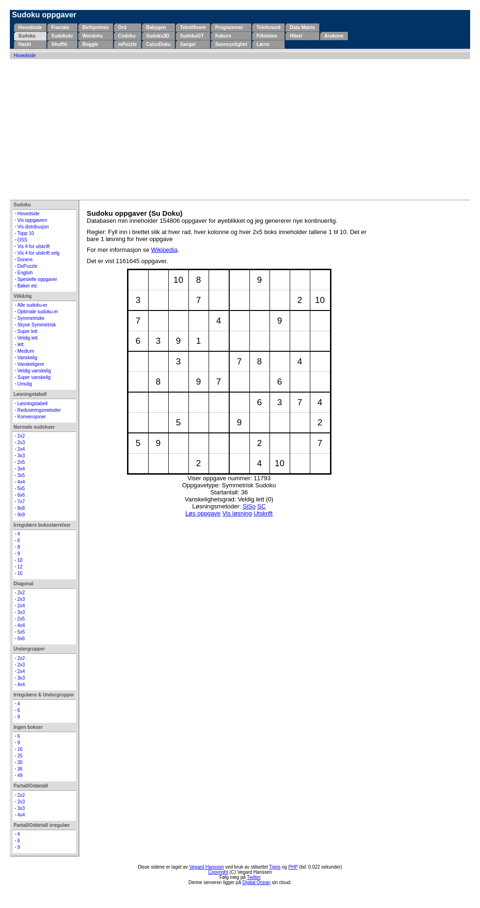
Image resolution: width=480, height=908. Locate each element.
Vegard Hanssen (206, 867)
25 (19, 755)
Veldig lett (27, 337)
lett (20, 344)
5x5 (21, 488)
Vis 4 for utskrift (33, 246)
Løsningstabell (32, 403)
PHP (293, 867)
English (25, 272)
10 (19, 560)
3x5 (21, 475)
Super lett (27, 331)
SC (261, 506)
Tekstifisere (193, 27)
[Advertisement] (240, 129)
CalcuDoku (158, 44)
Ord (122, 27)
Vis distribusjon (33, 226)
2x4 (21, 449)
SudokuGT (192, 35)
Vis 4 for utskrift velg (38, 253)
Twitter (254, 877)
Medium (25, 351)
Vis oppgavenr (32, 220)
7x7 (21, 501)
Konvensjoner (31, 416)
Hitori (296, 35)
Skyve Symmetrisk (36, 324)
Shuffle (60, 44)
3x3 (21, 455)
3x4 (21, 468)
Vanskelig (27, 357)
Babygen (156, 27)
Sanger (188, 44)
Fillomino (266, 35)
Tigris (274, 867)
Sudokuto (62, 35)
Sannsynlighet (231, 44)
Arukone (334, 35)
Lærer (263, 44)
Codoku (126, 35)
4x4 (21, 481)
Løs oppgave (202, 513)
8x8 (21, 508)
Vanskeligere (30, 364)
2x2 (21, 436)
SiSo (249, 506)
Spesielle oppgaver (37, 279)
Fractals (60, 27)
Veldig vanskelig (34, 370)
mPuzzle (127, 44)
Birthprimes (95, 27)
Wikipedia (164, 249)
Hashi (24, 44)
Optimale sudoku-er (37, 311)
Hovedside (30, 27)
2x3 (21, 442)
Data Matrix (302, 27)
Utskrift (263, 513)
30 (19, 762)
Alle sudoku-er (32, 305)
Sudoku (27, 35)
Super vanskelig (34, 377)
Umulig (24, 383)
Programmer (229, 27)
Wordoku (92, 35)
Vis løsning (237, 513)
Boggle (90, 44)
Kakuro (223, 35)
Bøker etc (27, 285)
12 (19, 566)
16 (19, 573)
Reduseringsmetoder (39, 410)
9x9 (21, 514)
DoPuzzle (27, 266)
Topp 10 (25, 233)
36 (19, 769)
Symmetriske (31, 318)
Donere (25, 259)
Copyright (218, 872)
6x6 (21, 495)
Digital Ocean (256, 882)
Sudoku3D (157, 35)
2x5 (21, 462)
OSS (22, 239)
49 (19, 775)
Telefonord (268, 27)
